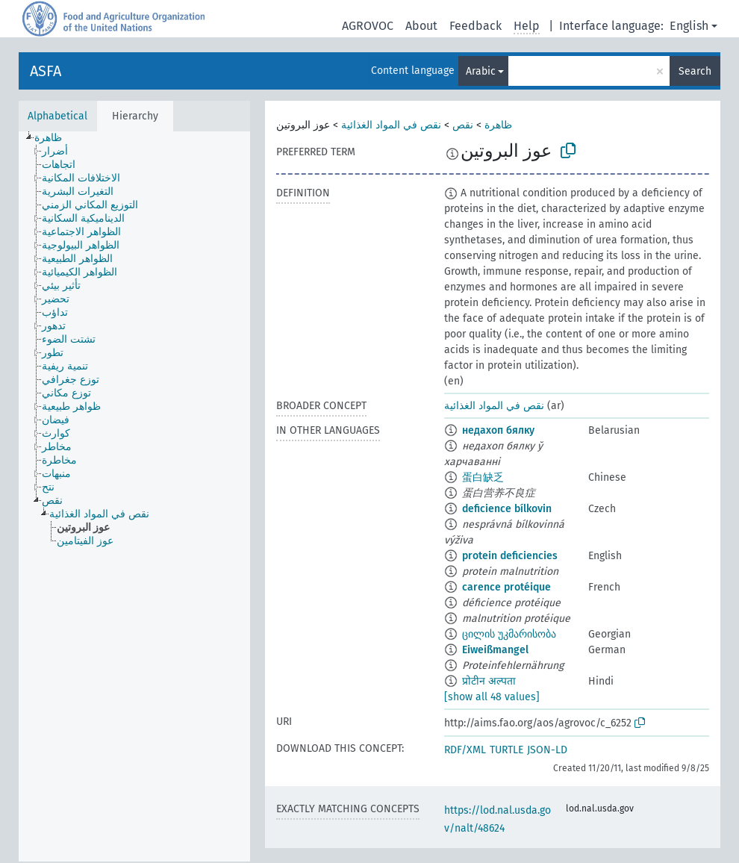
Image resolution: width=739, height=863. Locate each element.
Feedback (475, 26)
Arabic (481, 71)
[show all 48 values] (492, 697)
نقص (462, 125)
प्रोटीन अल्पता (489, 681)
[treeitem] (54, 138)
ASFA (45, 71)
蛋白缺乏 (483, 477)
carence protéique (506, 587)
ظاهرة (498, 125)
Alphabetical (57, 116)
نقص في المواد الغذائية (391, 125)
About (421, 26)
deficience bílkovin (507, 508)
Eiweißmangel (495, 650)
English (689, 26)
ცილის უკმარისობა (509, 634)
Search (695, 71)
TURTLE (506, 750)
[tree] (134, 496)
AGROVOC (367, 26)
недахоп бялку (498, 430)
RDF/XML (465, 750)
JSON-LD (547, 750)
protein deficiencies (510, 555)
